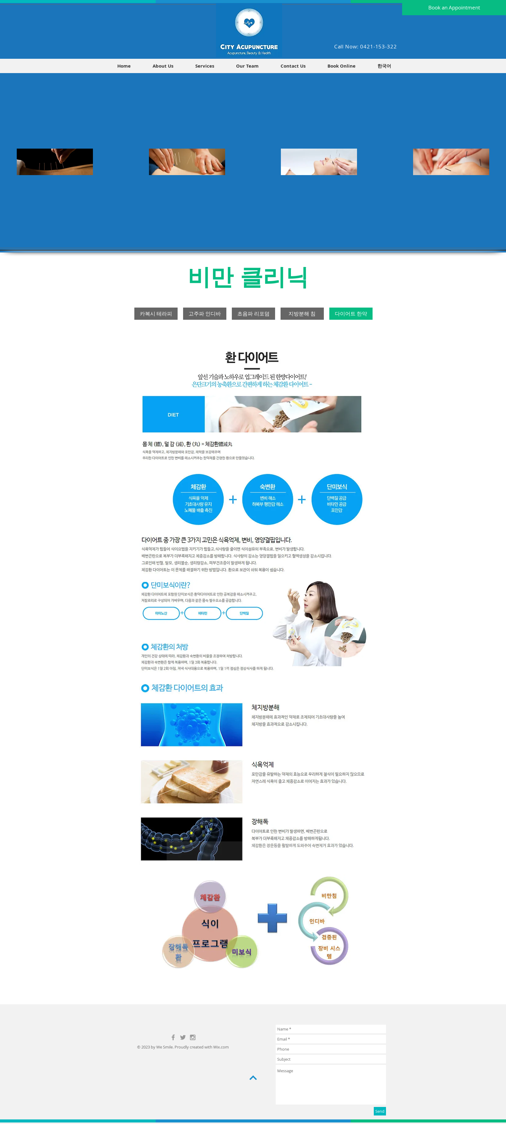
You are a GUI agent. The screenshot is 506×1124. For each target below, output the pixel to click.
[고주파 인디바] (204, 314)
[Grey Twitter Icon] (183, 1037)
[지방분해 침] (302, 314)
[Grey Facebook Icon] (173, 1037)
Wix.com (221, 1047)
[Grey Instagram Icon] (192, 1037)
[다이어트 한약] (351, 314)
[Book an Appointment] (454, 7)
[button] (384, 66)
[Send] (380, 1111)
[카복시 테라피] (156, 314)
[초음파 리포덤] (253, 314)
